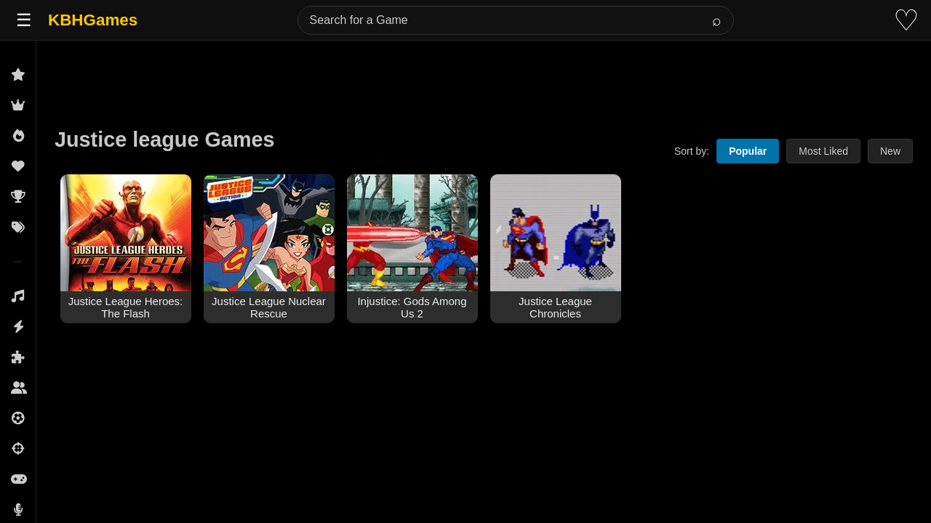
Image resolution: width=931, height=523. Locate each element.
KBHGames (92, 20)
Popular (748, 151)
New (890, 151)
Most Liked (823, 151)
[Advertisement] (483, 74)
